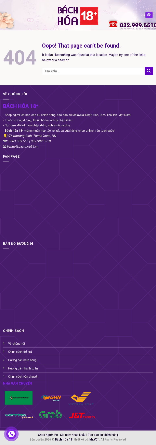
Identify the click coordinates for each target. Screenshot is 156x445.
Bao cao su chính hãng (103, 435)
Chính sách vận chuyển (23, 376)
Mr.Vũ (93, 439)
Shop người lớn (48, 435)
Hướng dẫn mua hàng (22, 360)
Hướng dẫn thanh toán (23, 368)
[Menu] (5, 15)
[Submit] (149, 71)
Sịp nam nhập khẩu (73, 435)
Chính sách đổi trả (20, 352)
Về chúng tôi (16, 343)
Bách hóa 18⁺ (64, 439)
